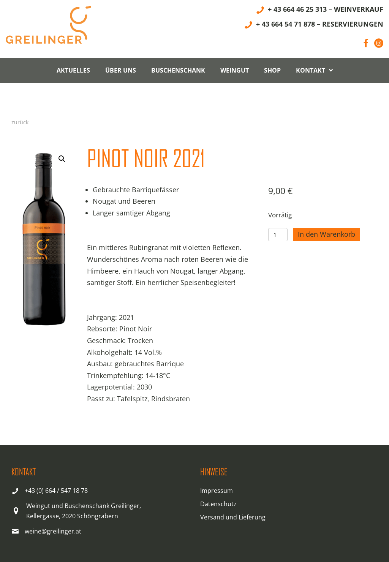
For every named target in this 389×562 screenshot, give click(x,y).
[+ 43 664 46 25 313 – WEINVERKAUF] (319, 10)
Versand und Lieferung (233, 517)
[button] (62, 159)
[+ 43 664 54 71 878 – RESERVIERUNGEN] (313, 25)
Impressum (216, 490)
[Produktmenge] (278, 234)
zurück (19, 122)
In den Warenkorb (326, 234)
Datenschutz (218, 504)
